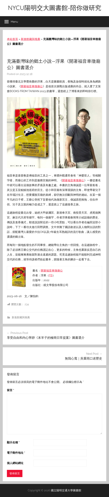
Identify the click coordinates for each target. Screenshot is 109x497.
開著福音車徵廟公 (32, 86)
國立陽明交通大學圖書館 (66, 490)
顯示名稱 (13, 442)
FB (50, 275)
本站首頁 (12, 39)
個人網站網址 (15, 463)
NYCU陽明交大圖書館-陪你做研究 (54, 8)
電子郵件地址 (16, 452)
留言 (10, 390)
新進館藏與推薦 (30, 39)
